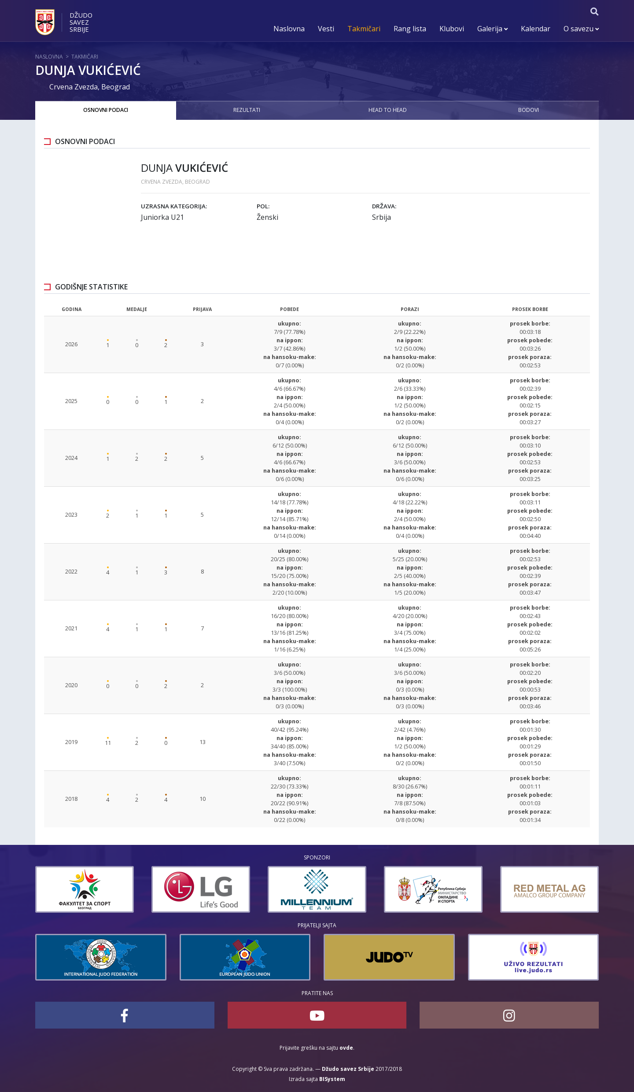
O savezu (581, 28)
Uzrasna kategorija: (174, 206)
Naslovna (289, 28)
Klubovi (451, 28)
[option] (67, 889)
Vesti (326, 28)
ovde (346, 1047)
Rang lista (410, 28)
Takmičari (363, 28)
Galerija (492, 28)
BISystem (332, 1079)
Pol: (263, 206)
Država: (384, 206)
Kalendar (535, 28)
